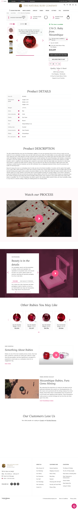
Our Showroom (39, 476)
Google (42, 420)
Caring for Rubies (67, 486)
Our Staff (38, 479)
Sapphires (23, 1)
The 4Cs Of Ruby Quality (68, 470)
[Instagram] (18, 484)
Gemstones (32, 1)
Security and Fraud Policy (55, 484)
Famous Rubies (66, 480)
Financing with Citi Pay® (55, 481)
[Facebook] (14, 484)
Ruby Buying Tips (67, 483)
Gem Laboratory (40, 484)
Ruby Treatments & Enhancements (67, 477)
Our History (39, 473)
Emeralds (13, 1)
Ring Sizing (52, 476)
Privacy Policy (53, 487)
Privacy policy (73, 498)
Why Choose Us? (40, 468)
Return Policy (53, 473)
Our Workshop (39, 470)
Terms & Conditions (63, 498)
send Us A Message (9, 476)
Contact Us (38, 487)
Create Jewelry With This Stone (58, 54)
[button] (42, 40)
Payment (51, 479)
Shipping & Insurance (54, 470)
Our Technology (39, 481)
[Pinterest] (11, 484)
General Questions (54, 468)
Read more (8, 363)
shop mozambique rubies (46, 400)
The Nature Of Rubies (68, 468)
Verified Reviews (51, 420)
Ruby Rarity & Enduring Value (69, 473)
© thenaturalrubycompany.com (50, 498)
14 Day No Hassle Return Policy (57, 45)
